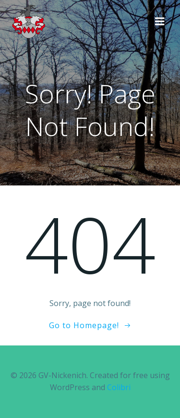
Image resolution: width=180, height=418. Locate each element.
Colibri (119, 387)
